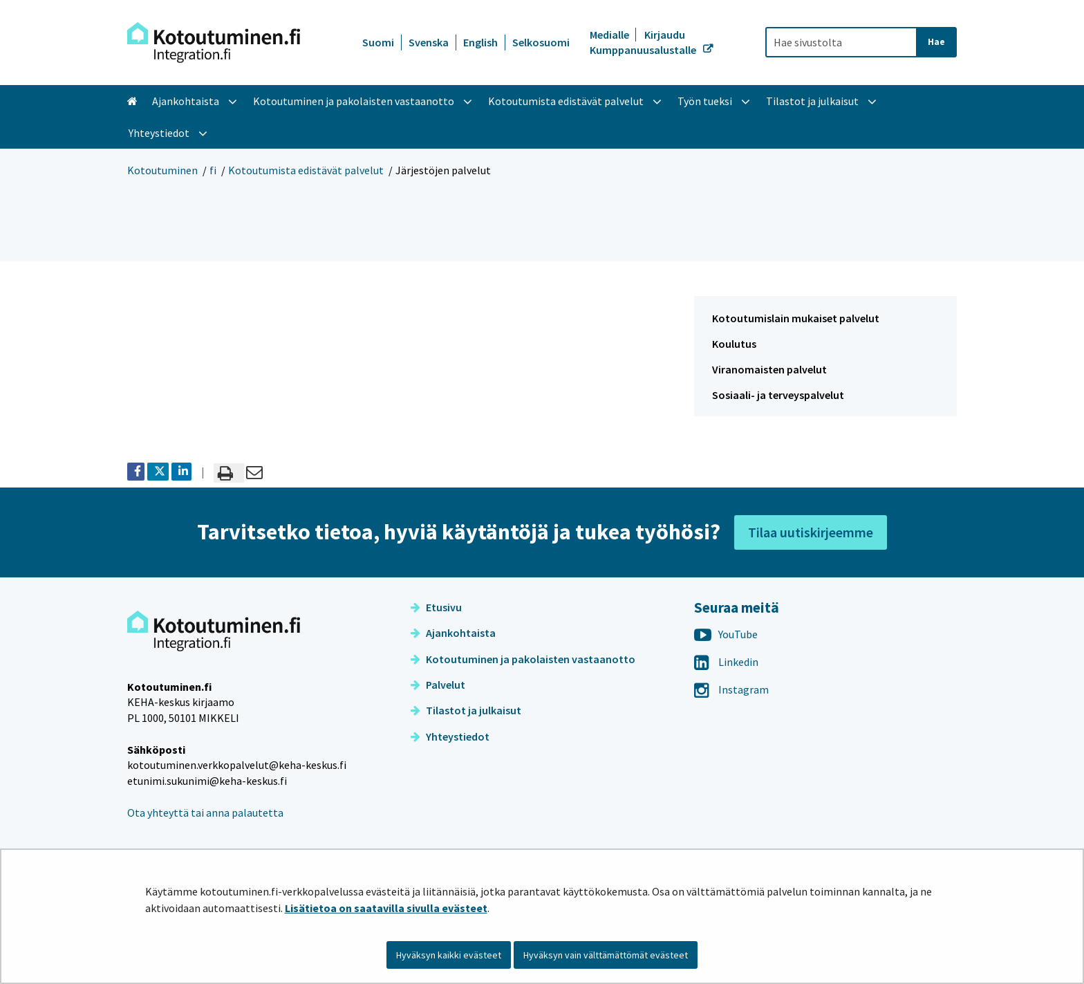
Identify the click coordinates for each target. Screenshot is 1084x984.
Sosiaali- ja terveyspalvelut (778, 395)
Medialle (610, 34)
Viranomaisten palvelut (769, 369)
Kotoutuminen (162, 170)
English (480, 42)
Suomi (378, 42)
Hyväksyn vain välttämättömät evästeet (605, 955)
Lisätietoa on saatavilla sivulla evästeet (386, 908)
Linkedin (726, 662)
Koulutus (734, 344)
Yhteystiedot (450, 736)
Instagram (731, 689)
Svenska (429, 42)
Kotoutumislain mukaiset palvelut (795, 318)
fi (212, 170)
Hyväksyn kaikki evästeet (448, 955)
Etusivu (436, 607)
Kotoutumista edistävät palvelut (306, 170)
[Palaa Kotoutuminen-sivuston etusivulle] (213, 42)
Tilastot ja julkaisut (466, 710)
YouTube (726, 634)
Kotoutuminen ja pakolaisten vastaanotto (523, 659)
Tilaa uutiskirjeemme (810, 532)
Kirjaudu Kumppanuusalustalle (644, 42)
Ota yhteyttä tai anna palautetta (205, 812)
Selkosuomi (541, 42)
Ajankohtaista (453, 633)
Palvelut (438, 684)
